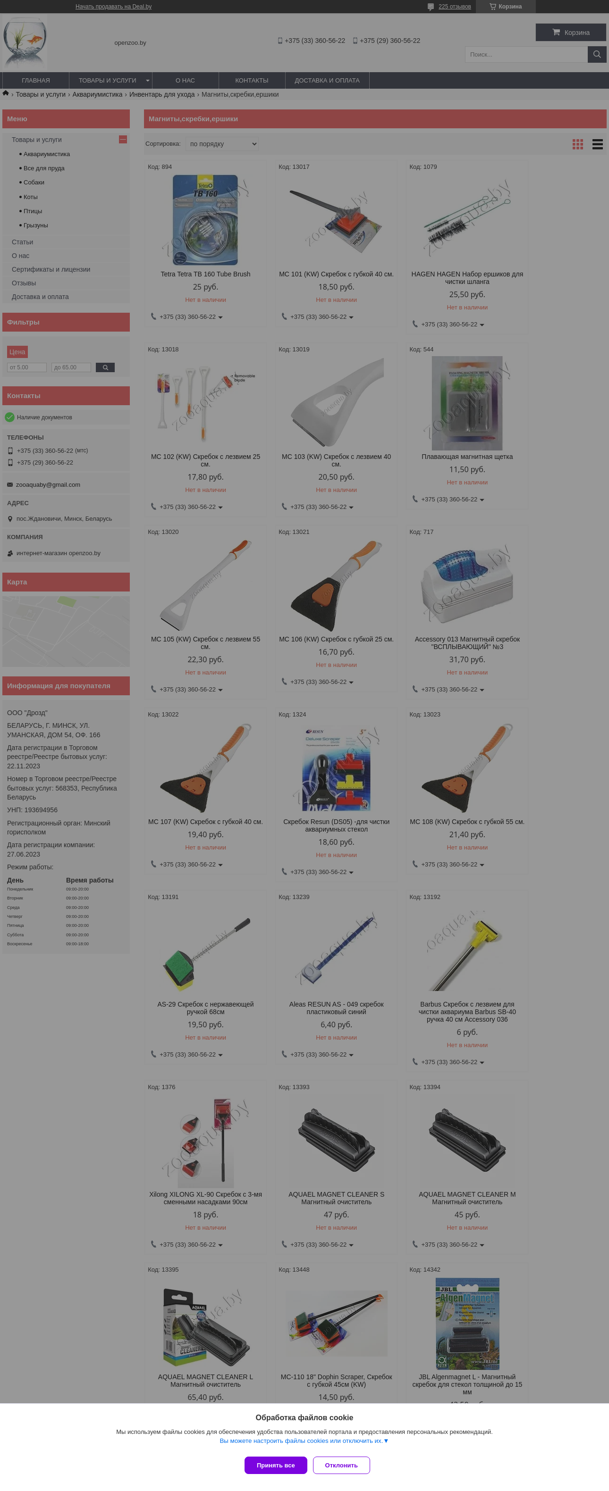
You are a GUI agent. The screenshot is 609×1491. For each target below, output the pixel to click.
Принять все (276, 1465)
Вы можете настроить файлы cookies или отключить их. (301, 1444)
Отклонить (345, 1465)
